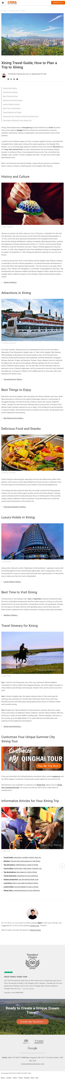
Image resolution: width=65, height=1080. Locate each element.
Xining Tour (41, 785)
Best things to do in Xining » (14, 418)
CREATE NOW (35, 930)
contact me (34, 925)
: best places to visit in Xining (20, 872)
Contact (8, 1078)
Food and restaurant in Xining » (15, 507)
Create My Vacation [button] (32, 1021)
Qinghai (23, 10)
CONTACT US (58, 2)
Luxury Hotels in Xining (11, 104)
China (32, 1078)
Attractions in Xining (10, 92)
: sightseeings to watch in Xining (21, 865)
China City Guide (14, 10)
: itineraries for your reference (21, 876)
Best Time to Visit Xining (12, 108)
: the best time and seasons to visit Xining (22, 861)
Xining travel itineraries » (12, 726)
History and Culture (10, 88)
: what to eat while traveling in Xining (21, 883)
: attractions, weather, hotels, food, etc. (22, 857)
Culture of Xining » (10, 282)
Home (5, 10)
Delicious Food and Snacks (12, 100)
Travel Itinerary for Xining (12, 112)
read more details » (28, 988)
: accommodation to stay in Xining (21, 887)
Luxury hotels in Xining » (12, 582)
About (3, 1078)
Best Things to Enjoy (10, 96)
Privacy (20, 1078)
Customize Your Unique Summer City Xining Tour (21, 116)
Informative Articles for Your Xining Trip (17, 120)
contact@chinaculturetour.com (32, 1064)
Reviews (26, 1078)
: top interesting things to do (21, 879)
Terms (15, 1078)
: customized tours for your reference (22, 890)
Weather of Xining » (11, 615)
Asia (37, 1078)
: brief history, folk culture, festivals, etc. (23, 868)
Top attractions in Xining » (13, 379)
